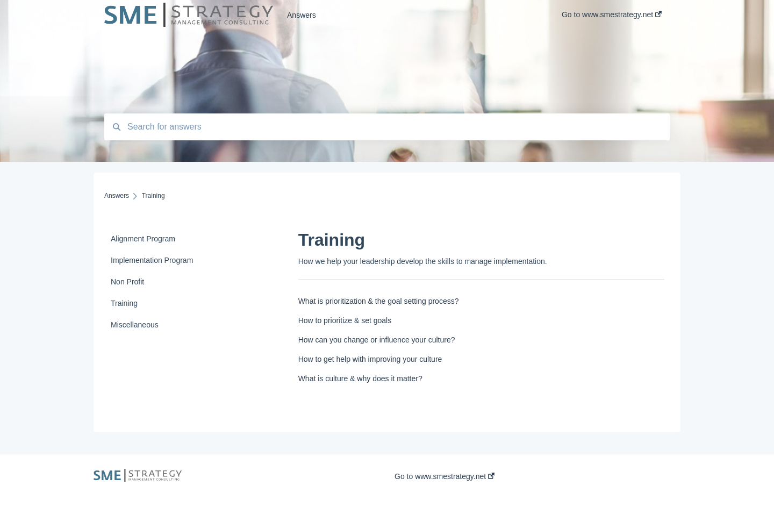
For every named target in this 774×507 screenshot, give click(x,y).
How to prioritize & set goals (345, 320)
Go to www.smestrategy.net (444, 476)
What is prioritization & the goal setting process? (378, 301)
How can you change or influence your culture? (376, 339)
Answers (301, 15)
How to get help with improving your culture (370, 359)
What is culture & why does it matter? (360, 378)
